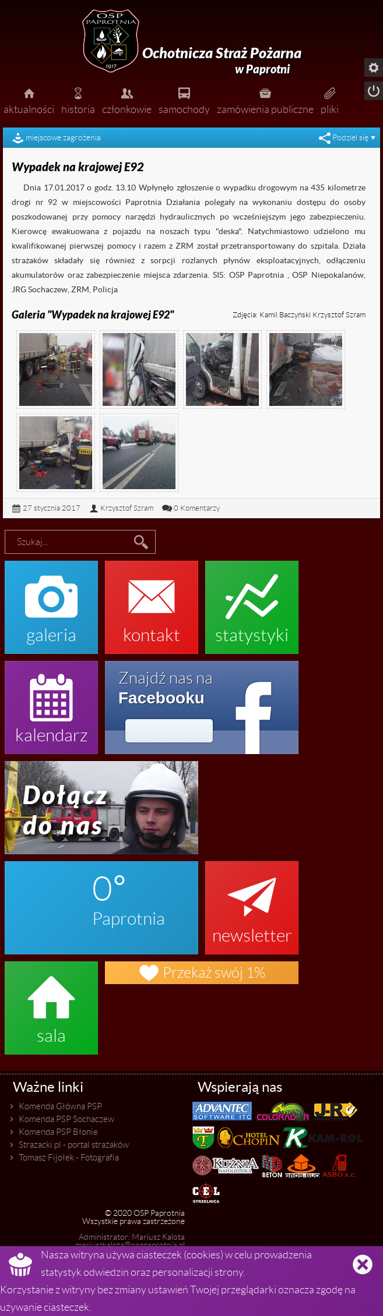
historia (78, 99)
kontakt (151, 601)
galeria (51, 601)
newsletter (251, 902)
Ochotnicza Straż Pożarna (221, 61)
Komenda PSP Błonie (58, 1132)
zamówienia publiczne (265, 99)
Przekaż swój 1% (201, 972)
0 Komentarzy (197, 508)
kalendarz (51, 702)
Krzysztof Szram (126, 508)
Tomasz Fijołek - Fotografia (69, 1157)
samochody (184, 99)
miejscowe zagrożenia (63, 137)
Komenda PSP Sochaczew (66, 1119)
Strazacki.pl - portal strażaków (74, 1144)
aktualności (28, 99)
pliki (330, 99)
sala (51, 1002)
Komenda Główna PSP (60, 1106)
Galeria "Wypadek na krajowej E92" (93, 315)
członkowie (127, 99)
